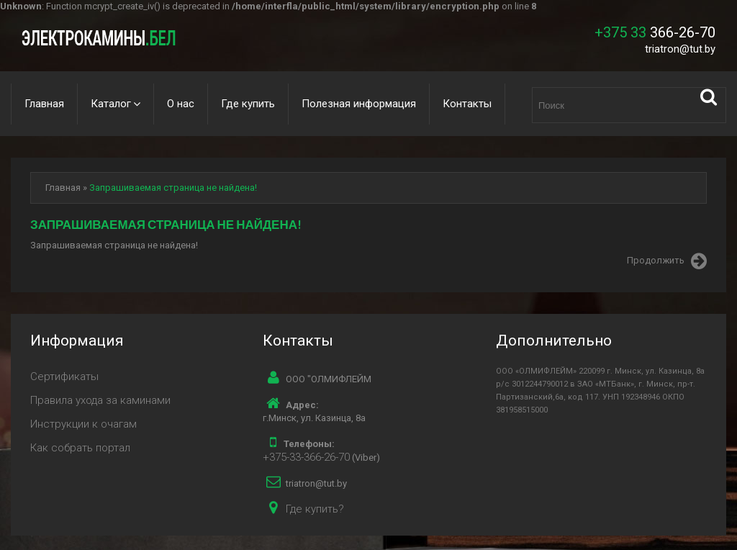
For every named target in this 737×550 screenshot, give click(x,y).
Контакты (467, 103)
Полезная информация (359, 103)
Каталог (111, 103)
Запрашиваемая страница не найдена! (173, 187)
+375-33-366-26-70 (306, 457)
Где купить (248, 103)
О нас (180, 103)
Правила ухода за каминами (100, 400)
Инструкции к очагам (83, 424)
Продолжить (667, 261)
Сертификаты (64, 376)
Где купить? (315, 508)
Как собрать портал (80, 447)
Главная (44, 103)
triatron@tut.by (680, 48)
